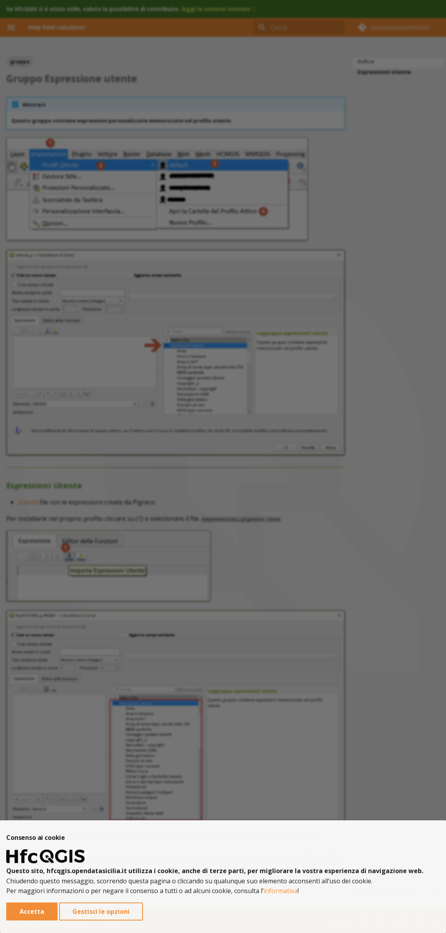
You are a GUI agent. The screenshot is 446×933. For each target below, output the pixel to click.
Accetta (32, 911)
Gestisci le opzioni (101, 911)
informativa (281, 890)
